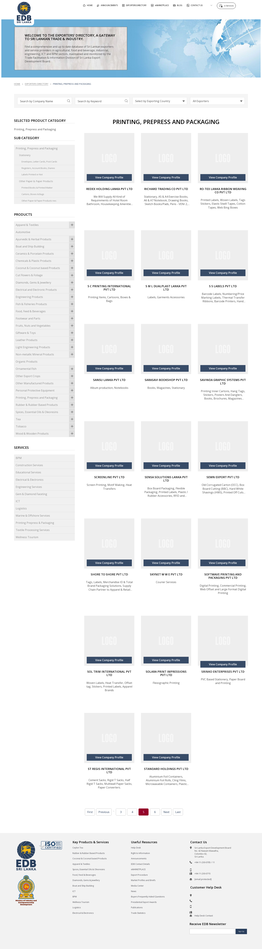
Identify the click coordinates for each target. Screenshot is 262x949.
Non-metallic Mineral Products (45, 354)
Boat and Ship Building (45, 246)
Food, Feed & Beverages (45, 311)
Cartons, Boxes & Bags (33, 194)
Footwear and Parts (45, 318)
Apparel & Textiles (45, 225)
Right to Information (140, 853)
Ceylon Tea (78, 847)
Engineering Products (45, 297)
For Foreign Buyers (149, 14)
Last (178, 812)
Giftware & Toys (45, 332)
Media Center (137, 885)
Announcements (138, 858)
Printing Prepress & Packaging (35, 523)
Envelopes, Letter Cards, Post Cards (39, 161)
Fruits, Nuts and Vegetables (45, 325)
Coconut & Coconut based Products (45, 268)
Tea (45, 419)
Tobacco (45, 426)
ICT (18, 501)
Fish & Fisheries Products (45, 304)
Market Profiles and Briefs (143, 880)
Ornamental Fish (45, 368)
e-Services (229, 5)
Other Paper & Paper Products (36, 181)
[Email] (212, 931)
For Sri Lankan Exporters (186, 14)
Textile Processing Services (33, 530)
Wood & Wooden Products (45, 433)
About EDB (218, 14)
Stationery (24, 155)
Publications (137, 907)
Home (17, 83)
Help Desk (136, 847)
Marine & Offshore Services (33, 515)
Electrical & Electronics (29, 480)
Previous (103, 812)
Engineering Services (29, 487)
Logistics (21, 508)
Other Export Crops (45, 376)
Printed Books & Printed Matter (37, 187)
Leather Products (45, 340)
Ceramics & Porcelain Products (45, 253)
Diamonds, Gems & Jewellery (45, 282)
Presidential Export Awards (144, 902)
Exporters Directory (36, 83)
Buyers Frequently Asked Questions (148, 896)
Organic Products (26, 361)
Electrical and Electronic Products (45, 289)
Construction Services (29, 465)
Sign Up (241, 931)
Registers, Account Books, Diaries (38, 168)
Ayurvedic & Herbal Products (45, 239)
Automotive (23, 232)
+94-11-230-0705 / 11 (204, 862)
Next (166, 812)
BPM (19, 458)
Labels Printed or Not (32, 174)
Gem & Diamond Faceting (31, 494)
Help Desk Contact (203, 915)
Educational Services (28, 472)
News (133, 891)
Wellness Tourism (27, 537)
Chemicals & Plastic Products (45, 260)
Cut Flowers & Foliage (45, 275)
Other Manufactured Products (45, 383)
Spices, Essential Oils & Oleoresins (45, 412)
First (90, 812)
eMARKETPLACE (138, 869)
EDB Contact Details (140, 864)
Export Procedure (139, 874)
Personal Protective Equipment (45, 390)
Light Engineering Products (45, 347)
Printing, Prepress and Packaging (37, 148)
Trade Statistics (138, 913)
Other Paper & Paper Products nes (39, 200)
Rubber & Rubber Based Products (45, 404)
